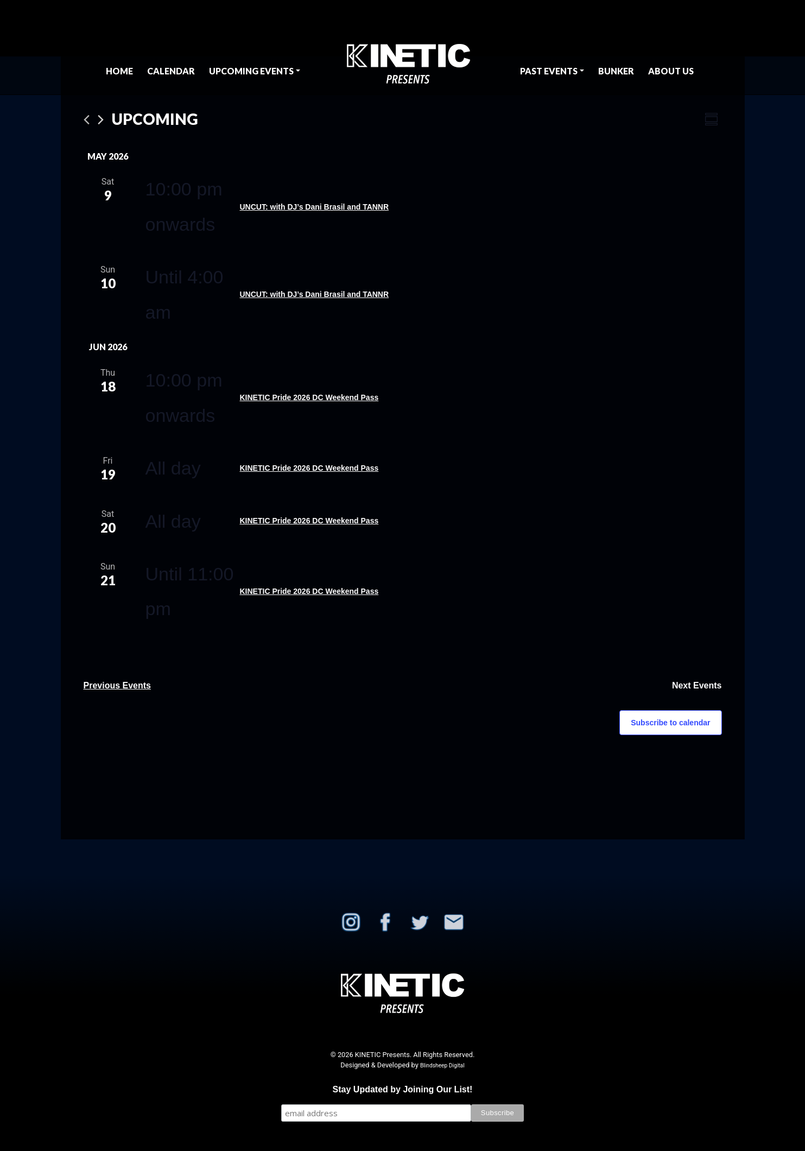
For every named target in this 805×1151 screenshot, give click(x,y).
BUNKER (616, 71)
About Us (671, 71)
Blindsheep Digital (442, 1065)
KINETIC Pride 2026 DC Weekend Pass (309, 397)
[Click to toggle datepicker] (155, 119)
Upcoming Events (251, 71)
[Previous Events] (87, 120)
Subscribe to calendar (670, 722)
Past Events (549, 71)
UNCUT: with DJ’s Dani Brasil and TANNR (314, 207)
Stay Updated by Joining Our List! (403, 1089)
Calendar (171, 71)
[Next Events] (101, 120)
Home (119, 71)
